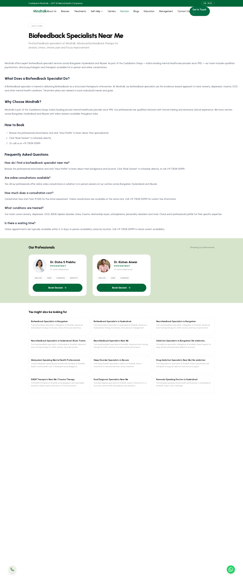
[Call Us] (12, 569)
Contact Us (184, 11)
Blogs (136, 11)
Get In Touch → (199, 11)
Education (149, 11)
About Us (51, 11)
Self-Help (97, 11)
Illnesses (65, 11)
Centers (112, 11)
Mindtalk (40, 11)
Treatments (80, 11)
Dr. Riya (208, 3)
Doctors (124, 11)
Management (166, 11)
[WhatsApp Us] (231, 569)
